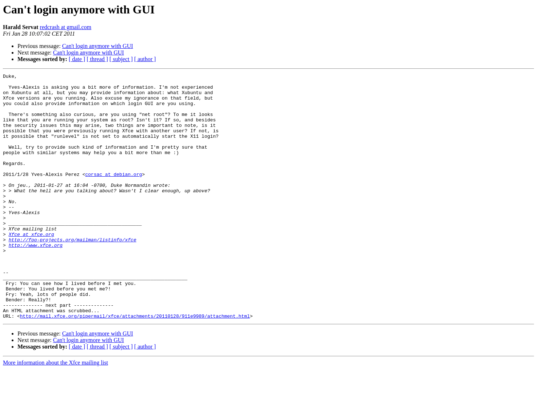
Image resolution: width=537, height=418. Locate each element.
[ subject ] (121, 59)
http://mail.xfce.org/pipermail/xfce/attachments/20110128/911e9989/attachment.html (135, 365)
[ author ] (145, 59)
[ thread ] (97, 59)
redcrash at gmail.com (65, 27)
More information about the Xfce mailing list (55, 412)
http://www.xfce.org (36, 280)
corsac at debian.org (113, 195)
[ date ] (77, 59)
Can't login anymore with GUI (97, 46)
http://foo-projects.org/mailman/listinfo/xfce (72, 273)
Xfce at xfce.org (31, 267)
